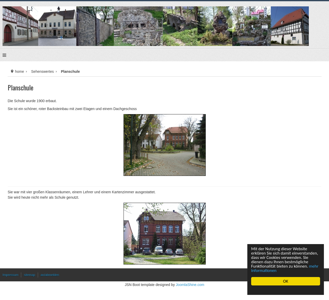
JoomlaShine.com (190, 285)
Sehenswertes (42, 71)
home (19, 71)
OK (285, 281)
